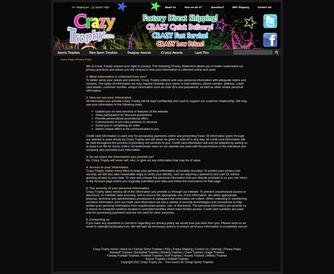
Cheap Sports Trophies (199, 262)
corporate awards (139, 53)
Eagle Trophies (215, 252)
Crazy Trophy (92, 29)
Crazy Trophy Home (105, 249)
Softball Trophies (178, 259)
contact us (264, 7)
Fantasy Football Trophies (123, 255)
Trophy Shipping (183, 249)
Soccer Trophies (155, 259)
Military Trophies (217, 255)
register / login (100, 7)
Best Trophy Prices (180, 31)
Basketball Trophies (146, 252)
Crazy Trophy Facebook (270, 40)
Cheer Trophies (193, 252)
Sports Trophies (66, 53)
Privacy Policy (84, 59)
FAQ (167, 249)
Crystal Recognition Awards (171, 53)
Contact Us (202, 249)
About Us (170, 7)
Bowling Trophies (171, 252)
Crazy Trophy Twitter (270, 21)
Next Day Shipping (240, 7)
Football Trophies (152, 255)
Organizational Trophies (103, 53)
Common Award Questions (217, 7)
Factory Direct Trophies (193, 7)
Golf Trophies (173, 255)
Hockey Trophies (194, 255)
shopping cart (80, 7)
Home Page (67, 59)
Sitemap (216, 249)
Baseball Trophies (121, 252)
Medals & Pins (202, 53)
